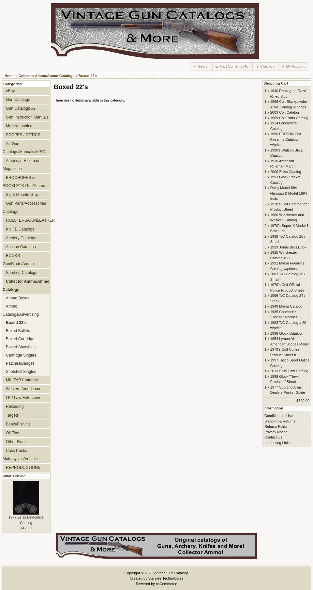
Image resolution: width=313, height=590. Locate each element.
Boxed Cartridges (21, 339)
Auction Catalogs (21, 247)
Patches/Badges (20, 363)
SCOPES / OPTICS (23, 135)
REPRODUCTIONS (23, 467)
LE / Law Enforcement (25, 397)
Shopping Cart (275, 83)
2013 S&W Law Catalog (289, 371)
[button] (201, 66)
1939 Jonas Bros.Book (288, 247)
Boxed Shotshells (21, 347)
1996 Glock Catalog (286, 333)
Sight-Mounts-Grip (22, 194)
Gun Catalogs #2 (21, 108)
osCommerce (166, 584)
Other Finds (16, 441)
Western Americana (23, 389)
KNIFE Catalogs (20, 229)
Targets (12, 415)
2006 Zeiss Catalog (285, 172)
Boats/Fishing (18, 424)
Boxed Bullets (18, 330)
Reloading (14, 406)
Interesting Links (277, 443)
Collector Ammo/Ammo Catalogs (46, 76)
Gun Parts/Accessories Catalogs (24, 207)
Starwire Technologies (165, 578)
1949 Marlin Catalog (286, 306)
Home (10, 76)
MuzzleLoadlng (19, 126)
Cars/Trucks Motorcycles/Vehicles (21, 454)
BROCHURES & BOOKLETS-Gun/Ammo (24, 181)
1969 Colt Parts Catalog (289, 118)
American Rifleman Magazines (21, 164)
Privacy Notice (275, 432)
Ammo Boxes (17, 298)
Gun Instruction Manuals (27, 117)
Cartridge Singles (21, 355)
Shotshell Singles (21, 371)
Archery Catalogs (21, 238)
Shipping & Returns (279, 421)
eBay (10, 90)
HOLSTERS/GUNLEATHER (28, 220)
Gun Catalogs (18, 99)
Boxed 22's (88, 76)
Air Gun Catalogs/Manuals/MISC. (24, 147)
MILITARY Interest (22, 380)
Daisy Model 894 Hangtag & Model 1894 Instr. (288, 193)
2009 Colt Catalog (284, 112)
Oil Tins (12, 433)
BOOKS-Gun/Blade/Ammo (18, 259)
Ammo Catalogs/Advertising (21, 310)
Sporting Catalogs (21, 272)
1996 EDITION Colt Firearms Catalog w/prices (285, 139)
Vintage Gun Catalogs (171, 573)
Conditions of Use (278, 416)
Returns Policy (276, 426)
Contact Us (273, 437)
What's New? (14, 476)
